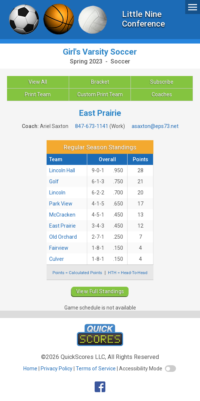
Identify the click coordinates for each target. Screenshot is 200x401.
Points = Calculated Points (77, 272)
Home (30, 368)
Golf (54, 181)
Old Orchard (63, 237)
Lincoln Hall (62, 170)
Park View (60, 204)
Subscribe (161, 82)
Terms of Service (96, 368)
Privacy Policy (56, 368)
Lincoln (57, 193)
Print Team (38, 94)
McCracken (62, 215)
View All (37, 82)
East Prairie (62, 226)
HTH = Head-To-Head (128, 272)
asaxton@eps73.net (155, 126)
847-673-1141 (91, 126)
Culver (56, 259)
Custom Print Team (100, 94)
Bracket (100, 82)
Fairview (58, 248)
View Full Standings (100, 291)
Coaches (162, 94)
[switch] (170, 368)
